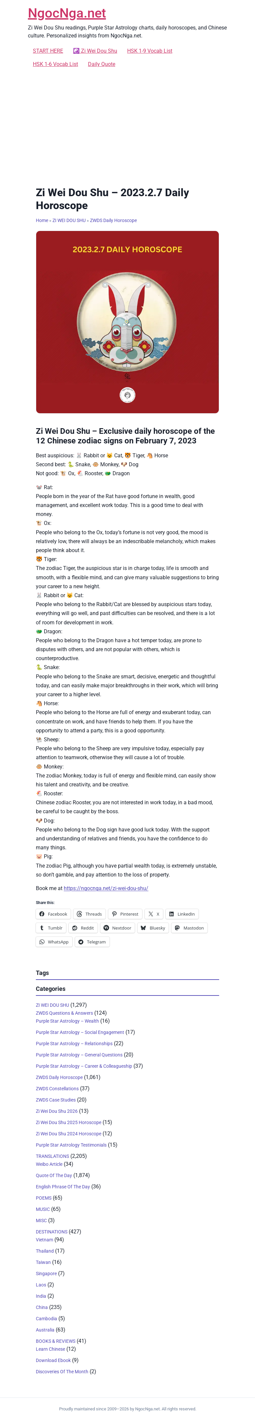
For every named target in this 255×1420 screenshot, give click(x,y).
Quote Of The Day (54, 1175)
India (41, 1296)
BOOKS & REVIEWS (55, 1341)
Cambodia (46, 1318)
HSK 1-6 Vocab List (55, 64)
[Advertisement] (127, 126)
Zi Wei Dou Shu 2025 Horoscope (68, 1122)
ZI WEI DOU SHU (69, 220)
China (42, 1307)
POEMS (43, 1198)
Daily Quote (101, 64)
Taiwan (43, 1262)
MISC (41, 1220)
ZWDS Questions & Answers (64, 1013)
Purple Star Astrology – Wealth (67, 1021)
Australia (45, 1330)
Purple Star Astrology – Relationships (74, 1043)
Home (42, 220)
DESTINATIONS (51, 1231)
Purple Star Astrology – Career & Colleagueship (84, 1066)
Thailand (45, 1251)
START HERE (48, 51)
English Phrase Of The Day (63, 1186)
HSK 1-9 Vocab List (149, 51)
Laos (41, 1284)
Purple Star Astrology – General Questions (79, 1054)
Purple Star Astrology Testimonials (71, 1145)
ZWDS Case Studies (56, 1100)
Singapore (46, 1273)
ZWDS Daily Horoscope (113, 220)
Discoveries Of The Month (62, 1371)
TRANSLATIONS (52, 1156)
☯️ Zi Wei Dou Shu (95, 51)
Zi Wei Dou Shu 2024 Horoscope (68, 1133)
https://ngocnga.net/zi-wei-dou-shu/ (106, 888)
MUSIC (43, 1209)
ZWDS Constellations (57, 1088)
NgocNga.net (67, 13)
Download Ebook (53, 1360)
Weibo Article (49, 1164)
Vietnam (44, 1239)
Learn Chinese (50, 1349)
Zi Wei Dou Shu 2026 (57, 1111)
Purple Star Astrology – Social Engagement (80, 1032)
